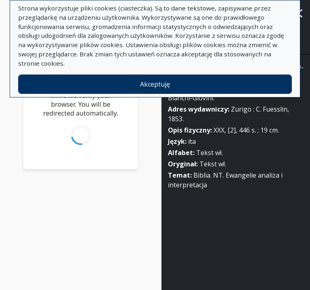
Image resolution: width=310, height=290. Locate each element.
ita (192, 141)
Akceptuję (155, 84)
